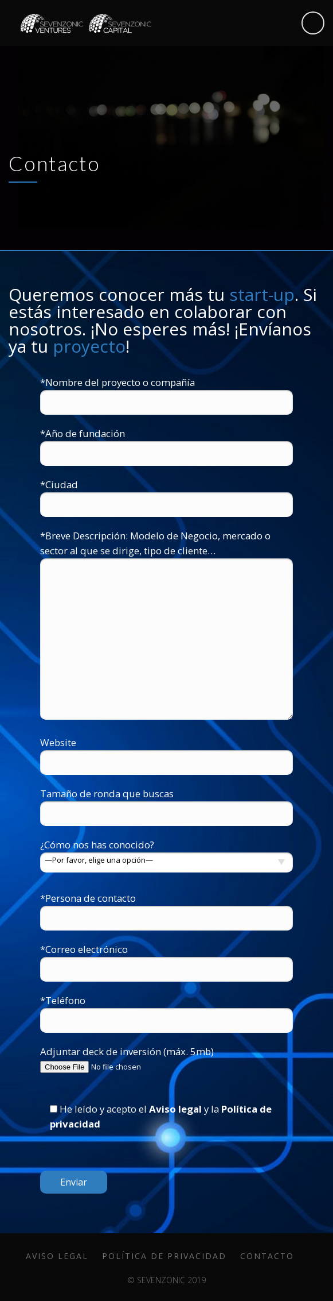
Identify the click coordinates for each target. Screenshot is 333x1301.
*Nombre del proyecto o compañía (166, 392)
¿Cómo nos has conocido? (166, 852)
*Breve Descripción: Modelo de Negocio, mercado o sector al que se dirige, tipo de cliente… (166, 626)
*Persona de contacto (166, 907)
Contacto (267, 1255)
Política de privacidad (164, 1255)
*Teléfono (166, 1010)
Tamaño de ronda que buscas (166, 803)
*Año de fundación (166, 443)
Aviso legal (175, 1108)
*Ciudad (166, 494)
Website (166, 752)
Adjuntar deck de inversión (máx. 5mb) (166, 1059)
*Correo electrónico (166, 959)
